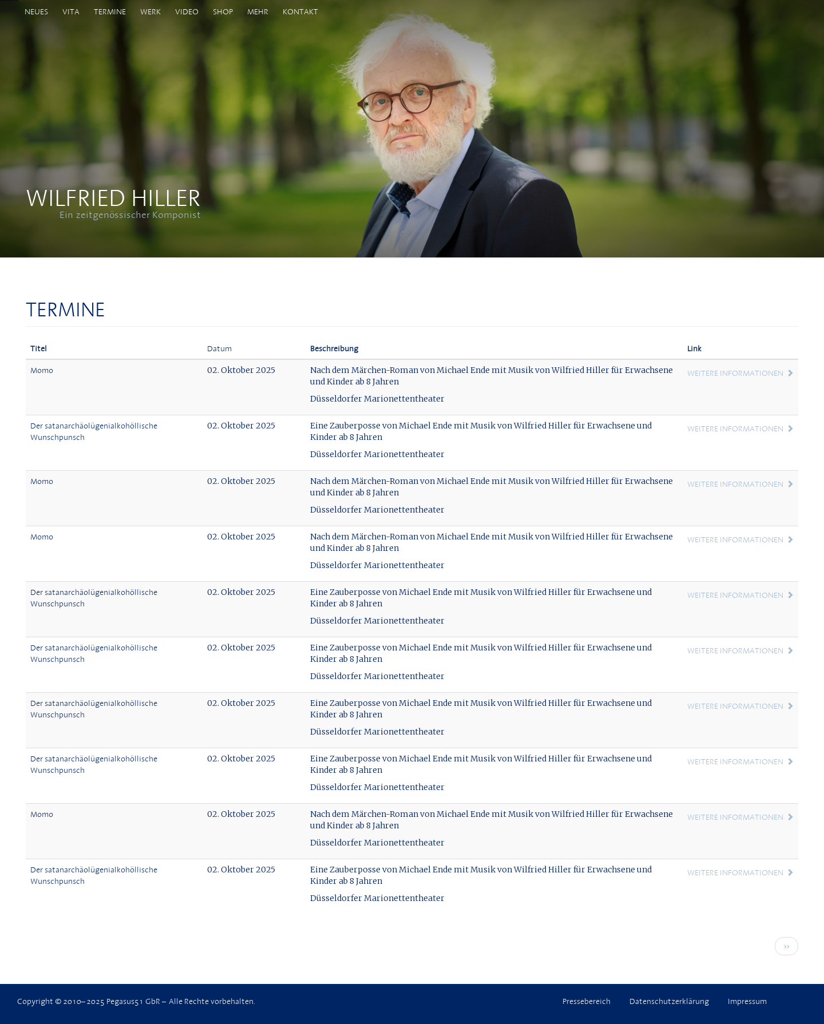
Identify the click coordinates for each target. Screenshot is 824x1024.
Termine (110, 11)
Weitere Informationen (735, 373)
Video (187, 11)
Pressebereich (586, 1001)
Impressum (747, 1001)
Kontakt (300, 11)
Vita (71, 11)
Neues (36, 11)
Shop (223, 11)
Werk (150, 11)
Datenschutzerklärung (669, 1001)
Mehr (257, 11)
